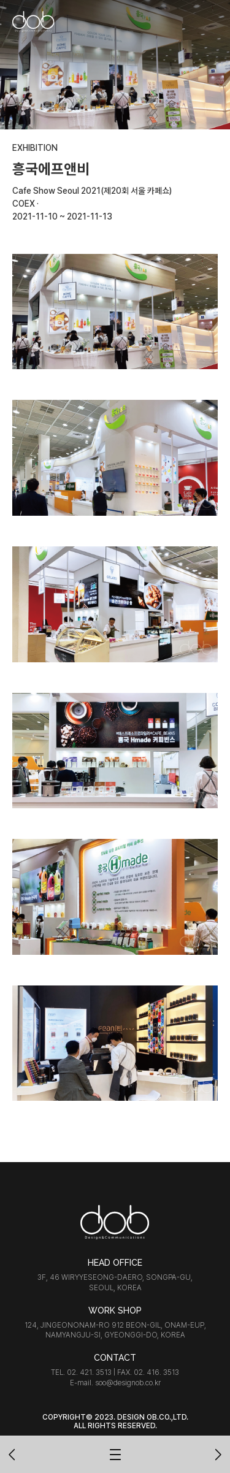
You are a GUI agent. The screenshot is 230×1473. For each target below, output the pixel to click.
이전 (12, 1454)
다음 (217, 1454)
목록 (115, 1454)
